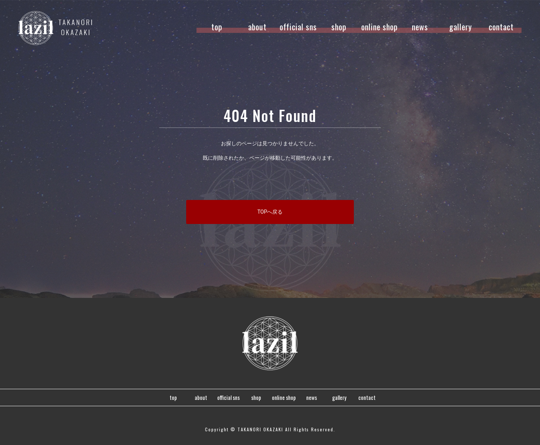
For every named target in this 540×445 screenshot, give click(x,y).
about (257, 27)
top (216, 27)
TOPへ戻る (270, 212)
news (420, 27)
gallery (460, 27)
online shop (379, 27)
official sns (298, 27)
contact (501, 27)
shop (338, 27)
